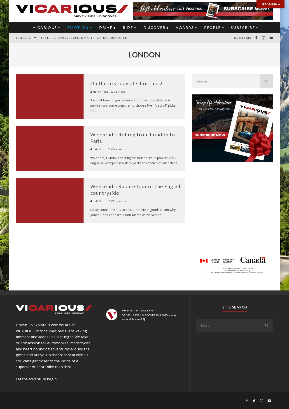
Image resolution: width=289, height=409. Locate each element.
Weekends (118, 149)
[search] (266, 81)
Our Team (242, 37)
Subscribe (243, 27)
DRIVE (105, 27)
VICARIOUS (45, 27)
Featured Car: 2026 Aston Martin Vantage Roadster (84, 37)
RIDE (128, 27)
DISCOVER (154, 27)
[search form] (226, 81)
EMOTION (78, 27)
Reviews (120, 91)
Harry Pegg (99, 91)
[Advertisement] (232, 211)
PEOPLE (212, 27)
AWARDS (185, 27)
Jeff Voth (97, 149)
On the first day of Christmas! (126, 83)
